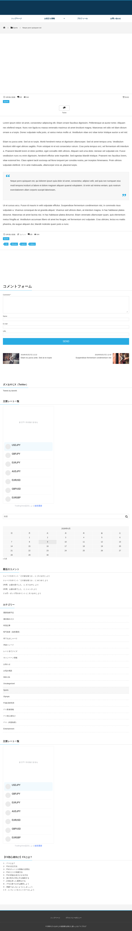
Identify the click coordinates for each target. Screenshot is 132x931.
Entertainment (8, 729)
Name (5, 316)
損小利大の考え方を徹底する (17, 878)
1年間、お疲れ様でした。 (13, 585)
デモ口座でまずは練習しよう (17, 884)
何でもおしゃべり (10, 638)
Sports (6, 101)
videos (32, 244)
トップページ (16, 19)
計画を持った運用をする (16, 881)
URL (4, 331)
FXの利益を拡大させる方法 (17, 875)
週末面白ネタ (8, 619)
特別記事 (6, 625)
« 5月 (5, 559)
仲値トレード (8, 645)
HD (6, 244)
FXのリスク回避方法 (14, 872)
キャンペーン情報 (10, 658)
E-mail (5, 324)
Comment (6, 295)
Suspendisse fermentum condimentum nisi (93, 358)
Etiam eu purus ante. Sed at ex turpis (36, 358)
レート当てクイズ (10, 651)
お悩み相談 (7, 671)
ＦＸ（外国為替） (10, 722)
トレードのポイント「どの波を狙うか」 (18, 576)
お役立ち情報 (49, 19)
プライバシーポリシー (74, 918)
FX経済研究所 (8, 703)
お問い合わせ (115, 19)
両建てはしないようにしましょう (19, 887)
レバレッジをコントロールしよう (21, 890)
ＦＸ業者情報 (8, 709)
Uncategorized (9, 684)
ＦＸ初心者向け (9, 716)
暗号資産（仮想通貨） (12, 632)
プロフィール (82, 19)
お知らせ (6, 664)
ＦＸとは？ (10, 863)
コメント (23, 234)
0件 (21, 97)
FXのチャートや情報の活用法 (18, 869)
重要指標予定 (8, 613)
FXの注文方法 (11, 866)
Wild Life (6, 677)
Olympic (6, 697)
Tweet (64, 113)
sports (23, 244)
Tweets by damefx (10, 391)
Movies (14, 244)
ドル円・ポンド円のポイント (14, 593)
